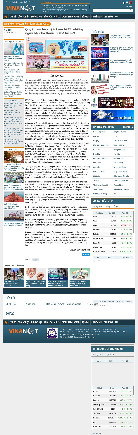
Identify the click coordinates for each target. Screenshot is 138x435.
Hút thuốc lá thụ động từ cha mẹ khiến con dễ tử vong (35, 283)
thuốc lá (35, 260)
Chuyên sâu (97, 17)
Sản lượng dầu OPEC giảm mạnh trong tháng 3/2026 (13, 58)
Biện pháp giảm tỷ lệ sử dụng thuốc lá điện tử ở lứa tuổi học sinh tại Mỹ (121, 50)
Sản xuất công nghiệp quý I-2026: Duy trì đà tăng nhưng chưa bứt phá (64, 11)
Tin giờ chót (46, 2)
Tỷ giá (115, 206)
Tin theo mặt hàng (103, 127)
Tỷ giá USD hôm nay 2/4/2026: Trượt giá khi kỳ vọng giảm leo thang (13, 141)
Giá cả (57, 17)
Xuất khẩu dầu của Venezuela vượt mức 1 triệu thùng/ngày (12, 206)
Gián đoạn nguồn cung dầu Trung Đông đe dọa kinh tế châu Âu (13, 65)
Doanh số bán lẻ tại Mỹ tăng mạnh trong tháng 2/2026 (12, 72)
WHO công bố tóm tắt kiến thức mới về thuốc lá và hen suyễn (121, 87)
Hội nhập (85, 17)
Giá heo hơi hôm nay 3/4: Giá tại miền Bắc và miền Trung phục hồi (13, 105)
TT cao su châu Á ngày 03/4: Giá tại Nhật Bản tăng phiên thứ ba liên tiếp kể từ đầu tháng (64, 6)
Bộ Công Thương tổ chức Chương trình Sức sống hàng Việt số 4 (13, 94)
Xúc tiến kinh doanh (71, 17)
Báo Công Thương (55, 304)
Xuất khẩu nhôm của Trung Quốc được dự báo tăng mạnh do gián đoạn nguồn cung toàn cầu (13, 79)
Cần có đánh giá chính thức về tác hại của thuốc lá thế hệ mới (56, 283)
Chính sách (108, 17)
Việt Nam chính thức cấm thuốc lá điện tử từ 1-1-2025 (13, 283)
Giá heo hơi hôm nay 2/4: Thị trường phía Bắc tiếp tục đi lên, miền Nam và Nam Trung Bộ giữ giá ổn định (13, 121)
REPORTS (128, 127)
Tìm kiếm (129, 7)
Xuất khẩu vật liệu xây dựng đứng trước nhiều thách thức (12, 87)
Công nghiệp (23, 17)
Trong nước (98, 354)
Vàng (107, 206)
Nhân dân (30, 304)
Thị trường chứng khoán (108, 349)
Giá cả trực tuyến (103, 201)
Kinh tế (12, 17)
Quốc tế (110, 354)
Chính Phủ (11, 304)
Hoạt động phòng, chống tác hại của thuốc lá (26, 24)
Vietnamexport (74, 304)
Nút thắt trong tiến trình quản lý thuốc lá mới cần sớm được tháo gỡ (121, 75)
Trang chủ (5, 16)
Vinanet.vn (96, 433)
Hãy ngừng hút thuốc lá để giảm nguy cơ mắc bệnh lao (121, 61)
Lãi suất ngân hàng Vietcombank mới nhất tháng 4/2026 (12, 112)
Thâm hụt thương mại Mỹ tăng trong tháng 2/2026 (13, 224)
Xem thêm (116, 16)
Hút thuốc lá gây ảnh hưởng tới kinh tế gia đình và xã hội (78, 283)
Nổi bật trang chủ (13, 42)
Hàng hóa (48, 17)
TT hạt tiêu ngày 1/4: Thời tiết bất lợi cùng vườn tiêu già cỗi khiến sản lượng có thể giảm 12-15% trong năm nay (13, 132)
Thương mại (36, 17)
